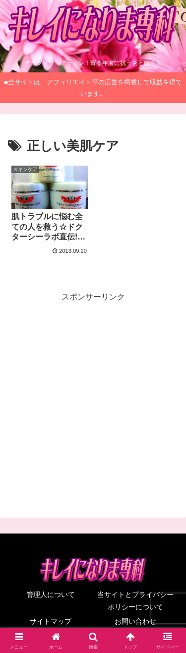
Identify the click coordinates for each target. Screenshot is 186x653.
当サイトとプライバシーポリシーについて (135, 601)
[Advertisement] (93, 397)
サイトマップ (50, 621)
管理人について (50, 594)
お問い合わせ (135, 621)
